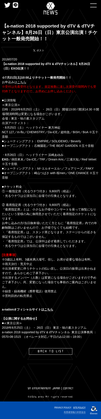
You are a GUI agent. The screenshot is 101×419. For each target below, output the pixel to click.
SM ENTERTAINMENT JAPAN (44, 388)
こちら (21, 82)
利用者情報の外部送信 (75, 412)
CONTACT (68, 388)
